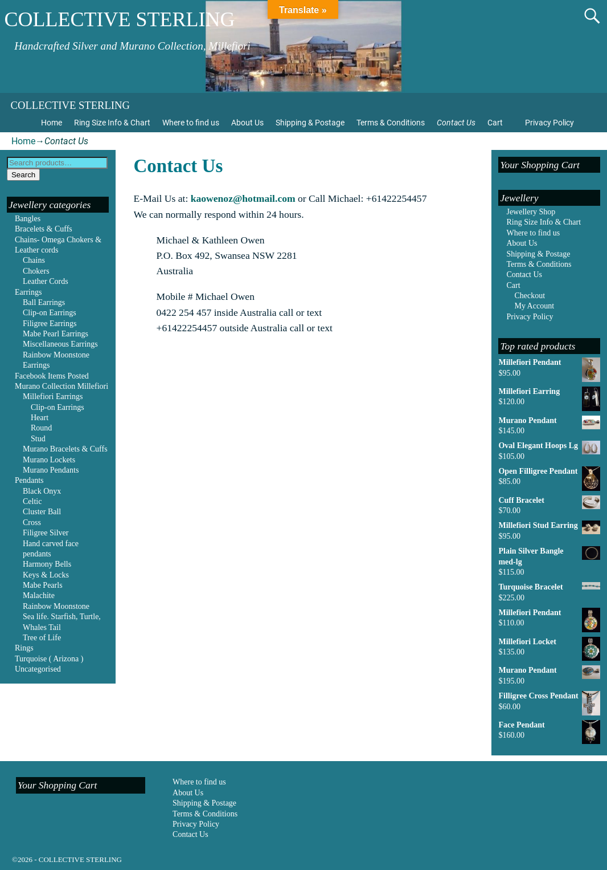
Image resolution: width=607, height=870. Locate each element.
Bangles (27, 218)
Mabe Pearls (43, 585)
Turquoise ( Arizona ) (49, 658)
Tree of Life (42, 637)
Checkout (529, 295)
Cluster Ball (42, 511)
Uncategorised (38, 669)
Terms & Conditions (390, 122)
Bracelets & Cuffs (43, 229)
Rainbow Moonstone (56, 606)
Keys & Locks (46, 575)
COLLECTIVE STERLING (120, 19)
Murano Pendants (51, 470)
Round (41, 428)
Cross (32, 522)
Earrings (28, 292)
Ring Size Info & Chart (112, 122)
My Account (534, 306)
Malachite (39, 595)
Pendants (29, 480)
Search (23, 174)
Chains (34, 260)
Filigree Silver (46, 532)
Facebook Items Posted (52, 376)
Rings (24, 648)
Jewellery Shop (530, 212)
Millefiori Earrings (53, 396)
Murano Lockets (49, 460)
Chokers (36, 271)
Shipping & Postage (310, 122)
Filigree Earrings (49, 323)
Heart (39, 417)
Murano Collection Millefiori (61, 386)
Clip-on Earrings (49, 312)
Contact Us (456, 122)
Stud (38, 438)
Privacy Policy (549, 122)
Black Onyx (42, 491)
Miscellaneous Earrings (60, 344)
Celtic (32, 501)
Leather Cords (45, 281)
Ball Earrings (44, 302)
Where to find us (190, 122)
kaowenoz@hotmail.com (243, 198)
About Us (247, 122)
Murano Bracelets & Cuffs (65, 449)
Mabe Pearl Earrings (55, 334)
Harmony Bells (47, 564)
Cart (495, 122)
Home (51, 122)
